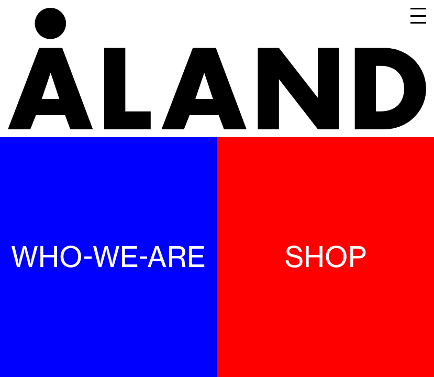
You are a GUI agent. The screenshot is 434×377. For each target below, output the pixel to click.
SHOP (325, 256)
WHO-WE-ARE (108, 256)
